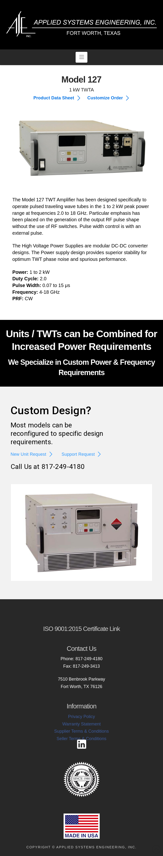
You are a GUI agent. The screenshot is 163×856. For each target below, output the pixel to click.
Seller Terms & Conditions (81, 738)
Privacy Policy (81, 716)
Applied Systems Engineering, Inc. (96, 847)
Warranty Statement (81, 724)
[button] (81, 57)
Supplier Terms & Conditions (81, 731)
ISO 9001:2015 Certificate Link (81, 628)
